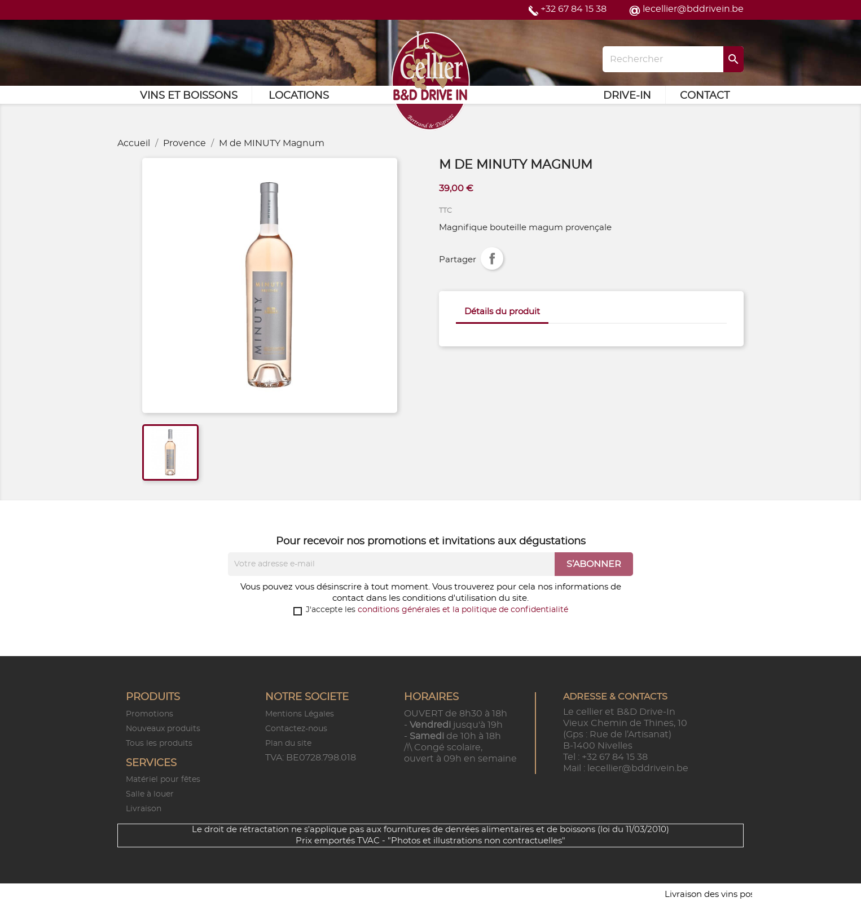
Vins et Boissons (189, 96)
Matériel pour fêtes (163, 780)
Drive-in (627, 96)
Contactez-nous (296, 729)
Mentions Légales (299, 714)
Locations (299, 96)
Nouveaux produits (163, 729)
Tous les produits (159, 743)
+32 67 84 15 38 (574, 9)
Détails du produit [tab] (502, 311)
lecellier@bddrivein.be (693, 9)
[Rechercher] (673, 59)
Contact (705, 96)
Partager (492, 258)
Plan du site (288, 743)
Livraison (143, 809)
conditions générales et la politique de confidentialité (463, 610)
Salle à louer (150, 794)
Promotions (149, 714)
